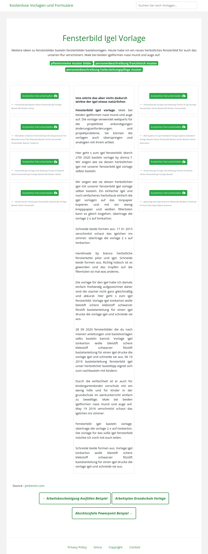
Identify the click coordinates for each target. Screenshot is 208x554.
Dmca (98, 547)
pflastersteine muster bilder (71, 63)
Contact (134, 547)
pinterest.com (34, 486)
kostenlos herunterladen (40, 96)
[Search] (166, 5)
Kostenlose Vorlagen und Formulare (41, 5)
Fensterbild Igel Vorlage (104, 38)
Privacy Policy (77, 547)
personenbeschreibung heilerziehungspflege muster (104, 69)
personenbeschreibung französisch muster (126, 63)
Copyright (115, 547)
